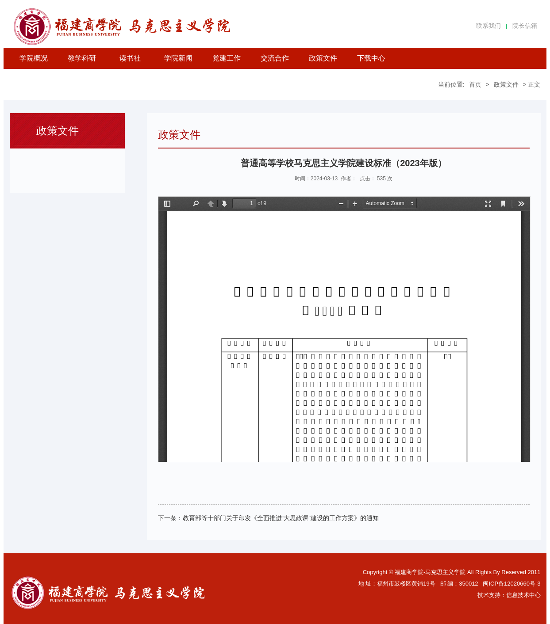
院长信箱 (524, 25)
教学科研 (82, 58)
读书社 (130, 58)
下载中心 (371, 58)
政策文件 (323, 58)
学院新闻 (178, 58)
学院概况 (33, 58)
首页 (475, 84)
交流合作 (275, 58)
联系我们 (488, 25)
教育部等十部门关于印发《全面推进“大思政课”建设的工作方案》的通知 (281, 517)
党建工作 (226, 58)
